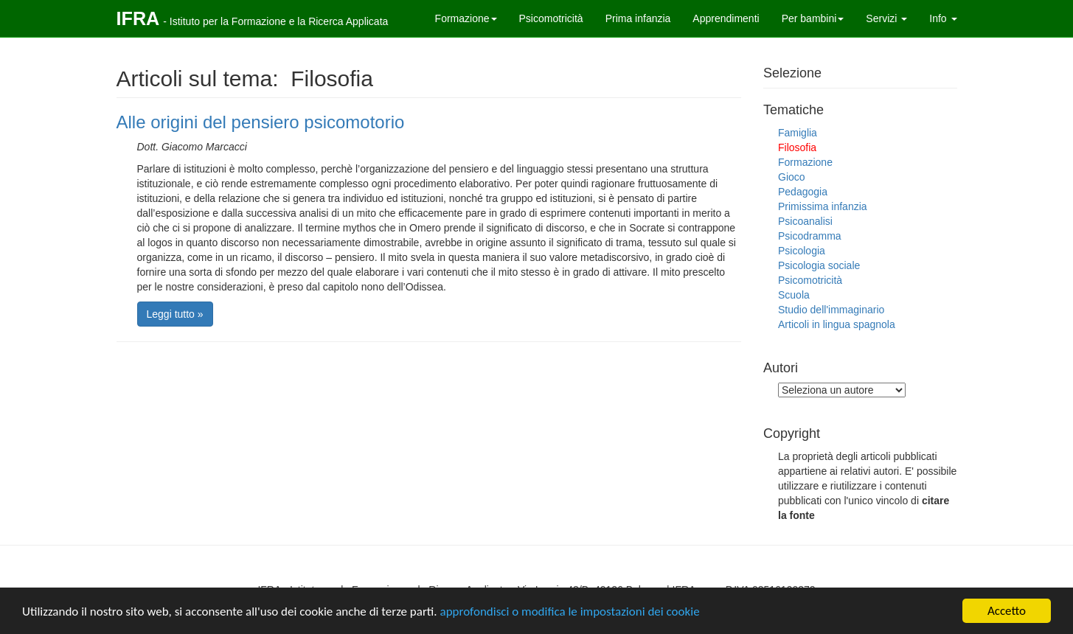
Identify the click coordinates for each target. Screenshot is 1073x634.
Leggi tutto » (175, 314)
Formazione (466, 18)
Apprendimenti (725, 18)
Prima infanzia (638, 18)
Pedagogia (802, 192)
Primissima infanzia (822, 206)
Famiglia (797, 133)
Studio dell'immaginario (831, 310)
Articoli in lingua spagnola (836, 324)
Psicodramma (809, 236)
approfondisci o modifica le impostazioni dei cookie (569, 611)
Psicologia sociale (819, 265)
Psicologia (801, 251)
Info (942, 18)
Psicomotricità (551, 18)
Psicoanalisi (805, 221)
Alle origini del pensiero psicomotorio (261, 122)
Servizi (886, 18)
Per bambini (813, 18)
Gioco (791, 177)
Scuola (794, 295)
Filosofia (797, 147)
